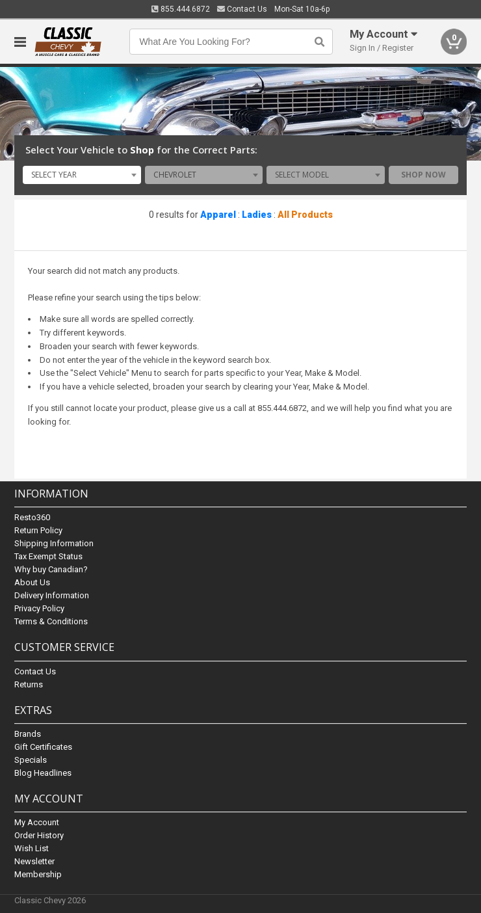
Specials (30, 760)
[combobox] (82, 175)
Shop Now (423, 174)
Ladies (257, 214)
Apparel (218, 214)
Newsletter (34, 861)
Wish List (31, 848)
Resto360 (32, 518)
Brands (27, 734)
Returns (28, 684)
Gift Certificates (43, 747)
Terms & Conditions (51, 622)
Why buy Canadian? (51, 570)
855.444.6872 (180, 9)
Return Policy (38, 531)
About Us (32, 583)
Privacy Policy (39, 609)
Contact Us (242, 9)
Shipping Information (54, 544)
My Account (36, 822)
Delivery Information (51, 596)
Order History (39, 835)
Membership (38, 874)
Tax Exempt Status (48, 557)
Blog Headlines (43, 773)
